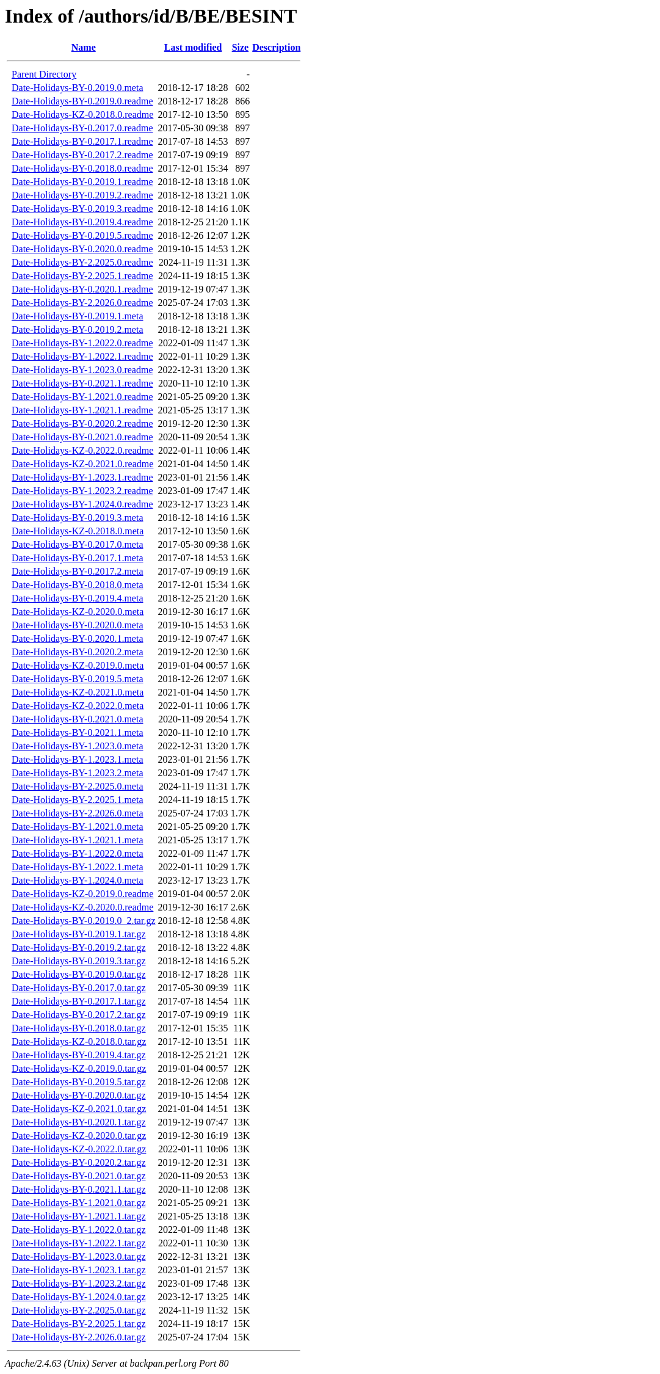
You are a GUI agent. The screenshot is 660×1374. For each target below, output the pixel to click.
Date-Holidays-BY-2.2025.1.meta (77, 799)
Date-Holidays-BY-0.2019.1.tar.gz (79, 934)
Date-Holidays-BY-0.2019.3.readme (82, 208)
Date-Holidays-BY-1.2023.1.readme (82, 477)
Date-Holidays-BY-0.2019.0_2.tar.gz (84, 920)
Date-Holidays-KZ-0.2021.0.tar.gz (79, 1108)
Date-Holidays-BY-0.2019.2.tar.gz (79, 947)
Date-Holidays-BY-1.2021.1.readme (82, 410)
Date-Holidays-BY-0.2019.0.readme (82, 101)
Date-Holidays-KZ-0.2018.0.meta (77, 531)
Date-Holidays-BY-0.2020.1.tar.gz (79, 1122)
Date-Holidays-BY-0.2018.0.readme (82, 168)
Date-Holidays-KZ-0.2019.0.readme (82, 894)
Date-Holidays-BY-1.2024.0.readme (82, 504)
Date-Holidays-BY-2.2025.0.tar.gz (79, 1310)
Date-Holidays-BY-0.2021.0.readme (82, 437)
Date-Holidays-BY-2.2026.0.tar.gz (79, 1337)
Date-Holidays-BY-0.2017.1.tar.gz (79, 1001)
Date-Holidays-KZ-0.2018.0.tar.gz (79, 1041)
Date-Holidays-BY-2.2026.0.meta (77, 813)
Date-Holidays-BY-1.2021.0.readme (82, 396)
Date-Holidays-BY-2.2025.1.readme (82, 276)
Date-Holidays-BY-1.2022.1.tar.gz (79, 1243)
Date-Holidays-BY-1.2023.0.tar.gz (79, 1256)
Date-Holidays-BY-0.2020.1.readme (82, 289)
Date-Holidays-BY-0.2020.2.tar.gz (79, 1162)
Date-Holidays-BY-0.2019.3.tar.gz (79, 961)
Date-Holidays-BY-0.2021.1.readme (82, 383)
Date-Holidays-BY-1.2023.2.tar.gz (79, 1283)
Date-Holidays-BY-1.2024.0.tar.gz (79, 1297)
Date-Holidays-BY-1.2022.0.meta (77, 853)
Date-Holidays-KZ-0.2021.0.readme (82, 464)
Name (83, 47)
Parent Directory (44, 74)
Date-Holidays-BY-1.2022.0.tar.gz (79, 1229)
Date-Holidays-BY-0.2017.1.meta (77, 558)
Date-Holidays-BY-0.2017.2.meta (77, 571)
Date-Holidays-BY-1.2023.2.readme (82, 490)
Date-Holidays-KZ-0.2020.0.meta (77, 611)
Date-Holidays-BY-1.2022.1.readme (82, 356)
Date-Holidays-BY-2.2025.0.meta (77, 786)
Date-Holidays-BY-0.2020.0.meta (77, 625)
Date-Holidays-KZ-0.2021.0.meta (77, 692)
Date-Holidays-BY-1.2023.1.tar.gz (79, 1270)
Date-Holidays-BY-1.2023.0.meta (77, 746)
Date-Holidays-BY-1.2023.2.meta (77, 773)
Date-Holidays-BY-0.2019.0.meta (77, 87)
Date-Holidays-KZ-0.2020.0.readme (82, 907)
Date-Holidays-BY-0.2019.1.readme (82, 181)
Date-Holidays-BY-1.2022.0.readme (82, 343)
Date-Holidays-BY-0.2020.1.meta (77, 638)
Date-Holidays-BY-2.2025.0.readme (82, 262)
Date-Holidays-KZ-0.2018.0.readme (82, 114)
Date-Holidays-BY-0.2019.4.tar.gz (79, 1055)
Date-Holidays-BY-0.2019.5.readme (82, 235)
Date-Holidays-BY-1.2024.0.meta (77, 880)
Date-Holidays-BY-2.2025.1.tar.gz (79, 1323)
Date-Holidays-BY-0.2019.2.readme (82, 195)
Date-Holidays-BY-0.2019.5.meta (77, 679)
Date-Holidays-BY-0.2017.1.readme (82, 141)
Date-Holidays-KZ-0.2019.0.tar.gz (79, 1068)
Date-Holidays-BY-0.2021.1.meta (77, 732)
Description (276, 47)
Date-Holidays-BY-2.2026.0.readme (82, 302)
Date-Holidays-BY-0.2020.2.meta (77, 652)
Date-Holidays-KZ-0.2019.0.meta (77, 665)
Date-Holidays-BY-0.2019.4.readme (82, 222)
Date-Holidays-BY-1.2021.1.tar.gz (79, 1216)
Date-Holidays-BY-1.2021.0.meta (77, 826)
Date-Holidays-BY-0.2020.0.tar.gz (79, 1095)
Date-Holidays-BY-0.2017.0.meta (77, 544)
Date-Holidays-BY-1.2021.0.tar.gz (79, 1203)
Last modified (193, 47)
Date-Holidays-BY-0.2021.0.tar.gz (79, 1176)
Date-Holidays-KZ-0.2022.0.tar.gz (79, 1149)
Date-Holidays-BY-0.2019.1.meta (77, 316)
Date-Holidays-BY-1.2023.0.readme (82, 370)
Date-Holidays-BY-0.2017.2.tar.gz (79, 1014)
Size (240, 47)
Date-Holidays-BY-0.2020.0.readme (82, 249)
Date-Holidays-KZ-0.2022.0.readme (82, 450)
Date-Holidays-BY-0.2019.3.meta (77, 517)
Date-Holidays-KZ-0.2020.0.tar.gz (79, 1135)
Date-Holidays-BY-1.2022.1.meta (77, 867)
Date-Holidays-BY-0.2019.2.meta (77, 329)
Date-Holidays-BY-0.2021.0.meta (77, 719)
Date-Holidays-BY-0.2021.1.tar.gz (79, 1189)
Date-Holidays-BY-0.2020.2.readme (82, 423)
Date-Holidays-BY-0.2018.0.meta (77, 585)
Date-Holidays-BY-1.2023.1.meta (77, 759)
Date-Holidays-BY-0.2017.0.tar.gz (79, 988)
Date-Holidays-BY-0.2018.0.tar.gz (79, 1028)
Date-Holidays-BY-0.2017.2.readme (82, 155)
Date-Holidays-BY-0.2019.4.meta (77, 598)
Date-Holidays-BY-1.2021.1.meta (77, 840)
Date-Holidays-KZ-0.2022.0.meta (77, 705)
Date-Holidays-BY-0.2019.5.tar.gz (79, 1082)
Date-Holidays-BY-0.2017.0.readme (82, 128)
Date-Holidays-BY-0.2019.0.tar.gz (79, 974)
